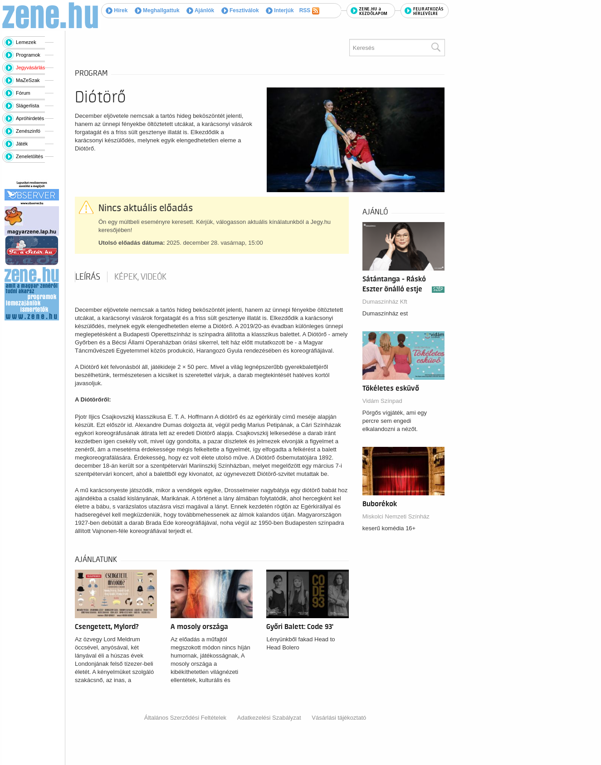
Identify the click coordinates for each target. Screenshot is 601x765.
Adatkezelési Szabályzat (269, 717)
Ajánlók (200, 10)
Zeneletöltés (29, 156)
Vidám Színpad (382, 400)
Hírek (116, 10)
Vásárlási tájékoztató (339, 717)
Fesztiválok (240, 10)
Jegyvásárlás (30, 67)
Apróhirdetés (30, 118)
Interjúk (280, 10)
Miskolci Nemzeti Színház (396, 516)
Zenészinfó (28, 131)
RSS (309, 11)
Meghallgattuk (157, 10)
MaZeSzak (28, 80)
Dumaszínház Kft (384, 301)
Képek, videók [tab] (140, 277)
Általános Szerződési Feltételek (185, 717)
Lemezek (26, 42)
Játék (22, 143)
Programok (28, 55)
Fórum (23, 93)
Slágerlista (27, 105)
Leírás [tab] (87, 277)
